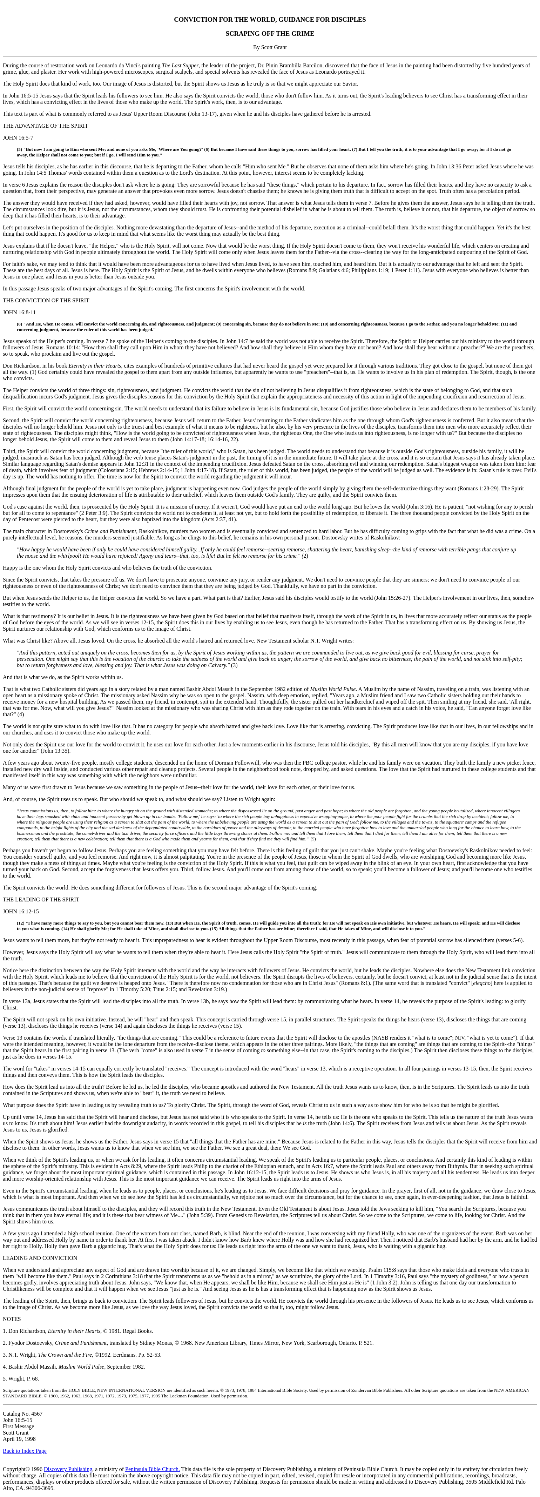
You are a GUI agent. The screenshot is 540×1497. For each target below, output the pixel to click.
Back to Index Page (25, 1451)
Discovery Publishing (68, 1469)
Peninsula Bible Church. (152, 1469)
